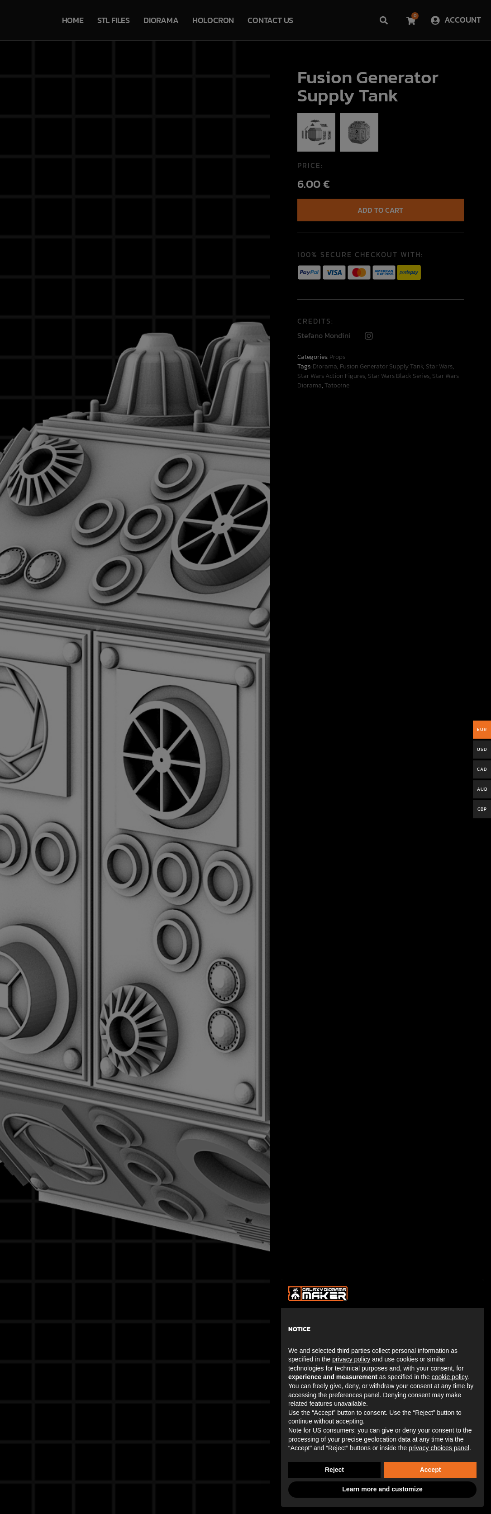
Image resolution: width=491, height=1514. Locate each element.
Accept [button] (430, 1469)
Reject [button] (334, 1469)
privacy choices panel (439, 1448)
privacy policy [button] (351, 1359)
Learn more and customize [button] (382, 1489)
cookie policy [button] (449, 1376)
